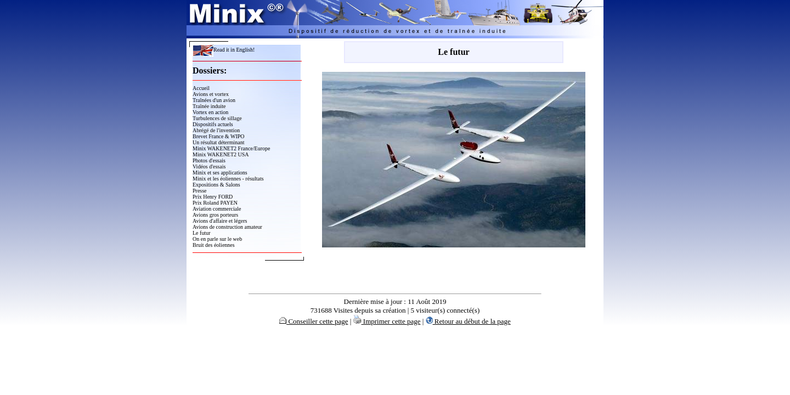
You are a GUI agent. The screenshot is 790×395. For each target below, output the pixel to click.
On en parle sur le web (217, 239)
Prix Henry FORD (213, 197)
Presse (200, 191)
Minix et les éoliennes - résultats (228, 179)
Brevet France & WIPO (219, 136)
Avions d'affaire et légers (220, 221)
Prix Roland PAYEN (215, 203)
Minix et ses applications (220, 173)
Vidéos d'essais (209, 166)
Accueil (201, 88)
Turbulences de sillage (217, 118)
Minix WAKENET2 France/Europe (231, 148)
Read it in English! (224, 50)
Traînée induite (209, 106)
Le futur (202, 233)
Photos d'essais (209, 160)
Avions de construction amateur (227, 227)
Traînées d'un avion (214, 100)
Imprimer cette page (387, 321)
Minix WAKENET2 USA (221, 154)
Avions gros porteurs (215, 215)
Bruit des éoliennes (214, 245)
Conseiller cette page (313, 321)
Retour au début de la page (468, 321)
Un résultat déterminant (218, 142)
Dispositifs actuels (213, 124)
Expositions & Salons (216, 185)
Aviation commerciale (217, 209)
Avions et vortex (211, 94)
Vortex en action (210, 112)
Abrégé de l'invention (216, 130)
